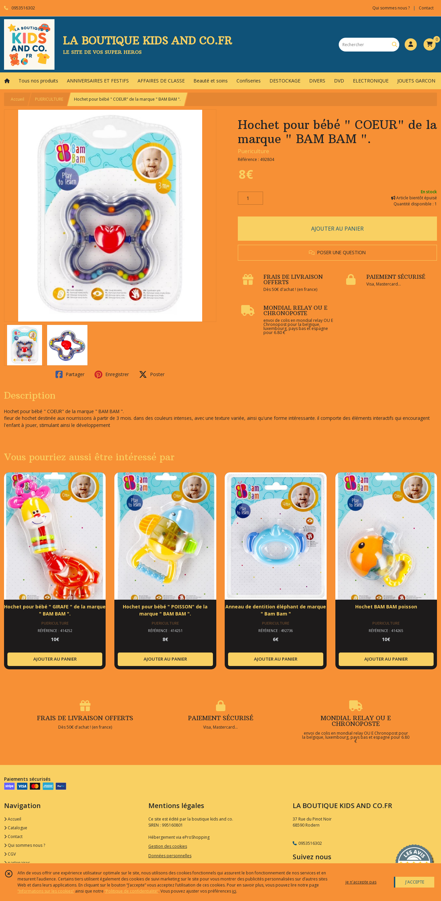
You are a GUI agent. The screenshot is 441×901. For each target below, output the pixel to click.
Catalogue (15, 828)
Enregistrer (112, 374)
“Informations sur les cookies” (45, 891)
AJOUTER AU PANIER (337, 228)
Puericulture (253, 151)
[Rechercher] (394, 44)
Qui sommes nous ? (24, 845)
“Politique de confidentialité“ (131, 891)
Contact (426, 8)
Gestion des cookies (167, 846)
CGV (10, 854)
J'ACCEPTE (414, 882)
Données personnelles (169, 856)
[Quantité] (250, 198)
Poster (151, 374)
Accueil (17, 99)
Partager (70, 374)
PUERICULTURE (49, 99)
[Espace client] (410, 44)
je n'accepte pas (360, 882)
